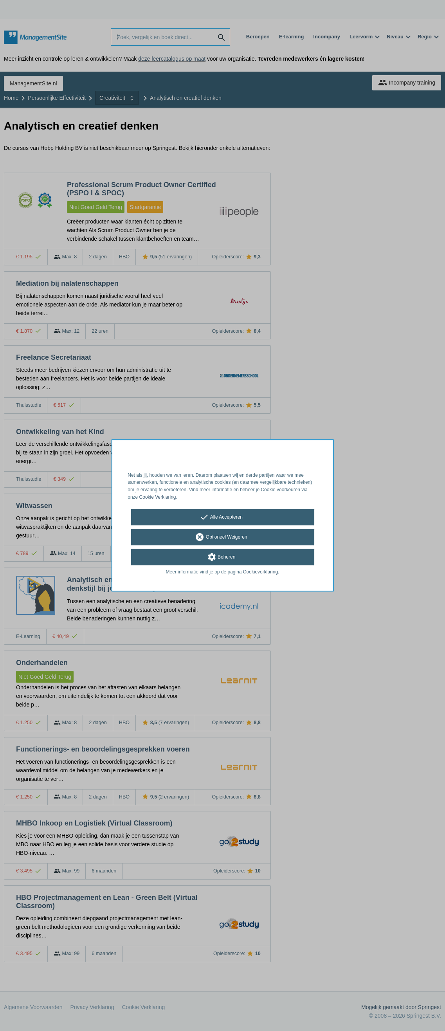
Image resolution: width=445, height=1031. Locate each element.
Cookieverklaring (260, 572)
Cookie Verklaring (157, 497)
